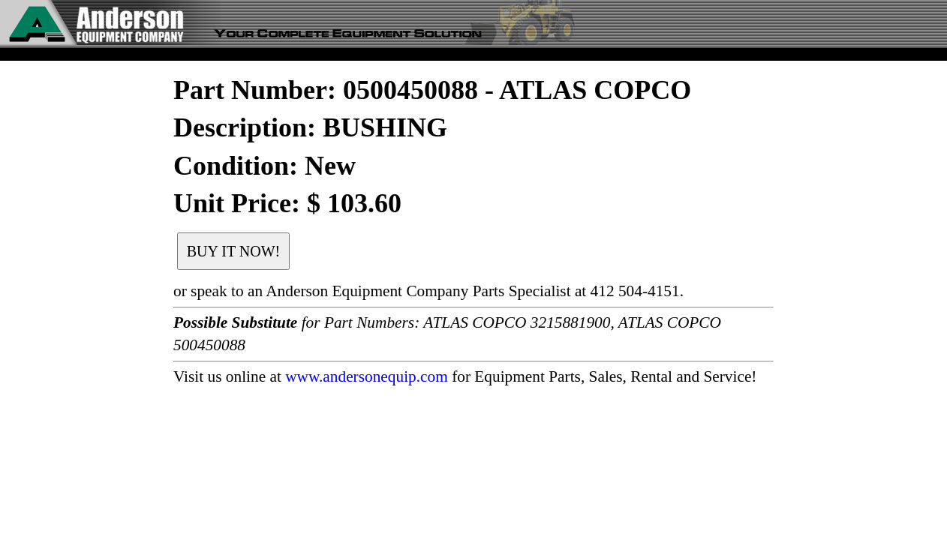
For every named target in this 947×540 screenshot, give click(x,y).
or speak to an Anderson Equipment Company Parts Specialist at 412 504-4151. (428, 291)
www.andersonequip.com (366, 377)
